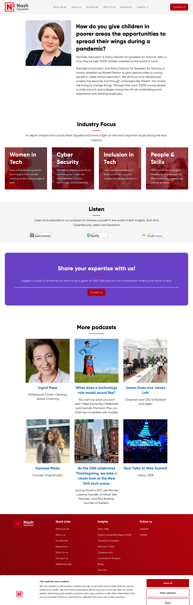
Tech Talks (103, 528)
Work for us (109, 7)
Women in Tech (106, 546)
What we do (59, 7)
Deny (168, 585)
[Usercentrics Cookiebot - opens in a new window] (19, 599)
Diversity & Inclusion (108, 540)
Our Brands (92, 7)
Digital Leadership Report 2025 (114, 534)
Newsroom (126, 7)
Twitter (143, 534)
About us (76, 7)
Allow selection (168, 575)
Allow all (167, 565)
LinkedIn (144, 528)
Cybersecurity (105, 552)
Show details (164, 599)
